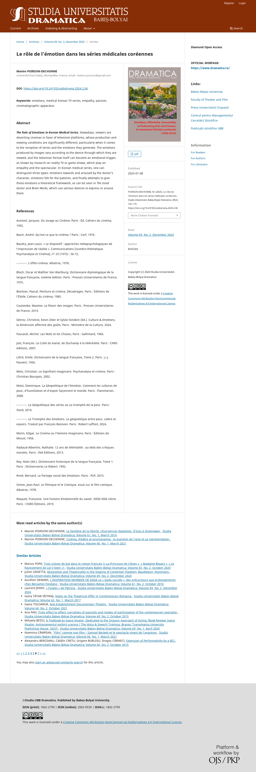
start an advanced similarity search (59, 662)
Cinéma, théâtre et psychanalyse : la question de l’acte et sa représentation (118, 539)
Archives (33, 28)
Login (242, 3)
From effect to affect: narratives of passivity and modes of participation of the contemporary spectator (108, 612)
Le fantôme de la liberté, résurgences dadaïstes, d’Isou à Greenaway (113, 531)
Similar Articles (28, 555)
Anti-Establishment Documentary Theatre (78, 604)
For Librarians (199, 164)
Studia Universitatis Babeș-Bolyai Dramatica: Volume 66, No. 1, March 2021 (75, 543)
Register (229, 3)
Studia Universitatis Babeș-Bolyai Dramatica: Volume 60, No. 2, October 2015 (77, 616)
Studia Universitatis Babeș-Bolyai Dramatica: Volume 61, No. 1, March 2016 (98, 533)
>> (44, 653)
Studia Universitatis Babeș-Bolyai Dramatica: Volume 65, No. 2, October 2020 (119, 568)
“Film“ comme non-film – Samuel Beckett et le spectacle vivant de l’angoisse (105, 632)
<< (18, 653)
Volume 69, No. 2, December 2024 (64, 42)
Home (20, 42)
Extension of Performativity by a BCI (150, 641)
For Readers (198, 152)
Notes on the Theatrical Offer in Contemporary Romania (93, 596)
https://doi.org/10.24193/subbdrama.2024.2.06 (56, 88)
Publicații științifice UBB (207, 128)
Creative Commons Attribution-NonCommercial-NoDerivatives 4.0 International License (152, 298)
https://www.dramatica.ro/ (210, 68)
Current (15, 28)
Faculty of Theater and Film (209, 99)
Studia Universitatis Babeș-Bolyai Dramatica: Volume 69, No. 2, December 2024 (78, 576)
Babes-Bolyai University (207, 92)
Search (236, 28)
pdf (136, 154)
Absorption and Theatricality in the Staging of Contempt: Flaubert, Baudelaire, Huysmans (108, 572)
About (88, 28)
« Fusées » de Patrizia (61, 588)
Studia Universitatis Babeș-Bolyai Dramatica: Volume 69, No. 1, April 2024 (110, 628)
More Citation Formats (144, 215)
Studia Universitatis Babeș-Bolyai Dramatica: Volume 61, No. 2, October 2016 (112, 584)
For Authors (198, 158)
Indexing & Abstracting (61, 28)
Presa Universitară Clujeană (210, 107)
